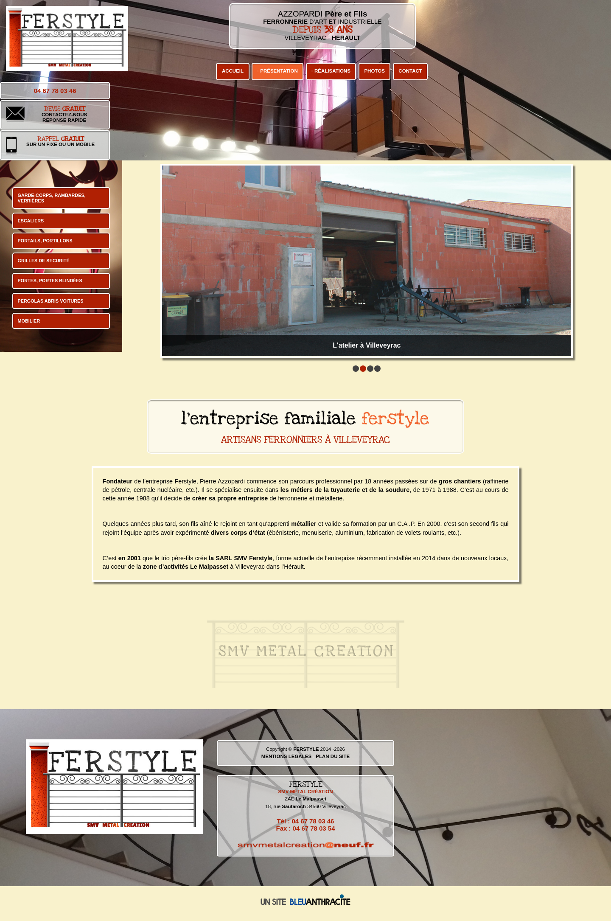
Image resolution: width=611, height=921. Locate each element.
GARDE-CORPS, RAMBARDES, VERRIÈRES (52, 198)
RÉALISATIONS (332, 70)
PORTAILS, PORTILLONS (45, 240)
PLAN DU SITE (333, 756)
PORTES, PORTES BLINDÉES (50, 280)
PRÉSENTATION (279, 70)
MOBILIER (29, 320)
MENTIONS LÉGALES (286, 756)
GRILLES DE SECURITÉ (44, 260)
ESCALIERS (31, 220)
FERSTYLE (306, 749)
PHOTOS (374, 70)
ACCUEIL (233, 70)
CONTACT (410, 70)
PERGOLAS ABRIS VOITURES (51, 300)
